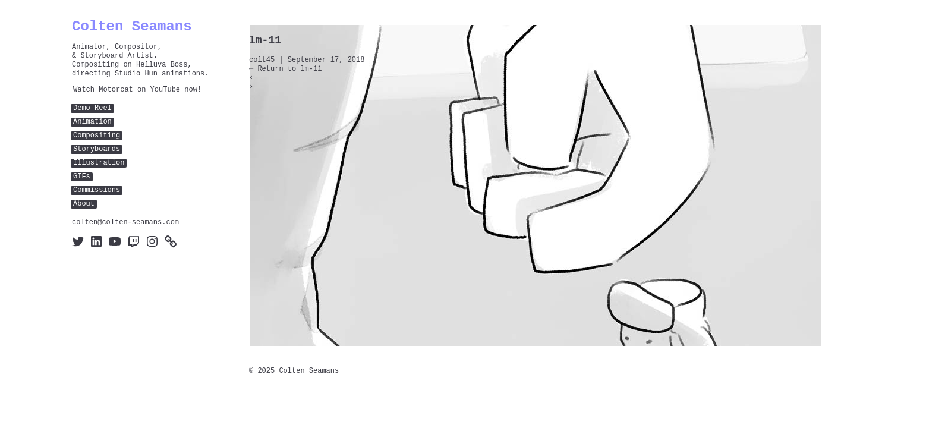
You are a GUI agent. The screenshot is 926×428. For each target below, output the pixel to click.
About (84, 204)
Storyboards (96, 149)
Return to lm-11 (285, 69)
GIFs (81, 176)
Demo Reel (92, 108)
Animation (92, 122)
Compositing (96, 135)
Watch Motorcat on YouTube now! (137, 90)
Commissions (96, 190)
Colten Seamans (132, 26)
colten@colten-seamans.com (125, 223)
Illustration (98, 163)
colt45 (262, 60)
